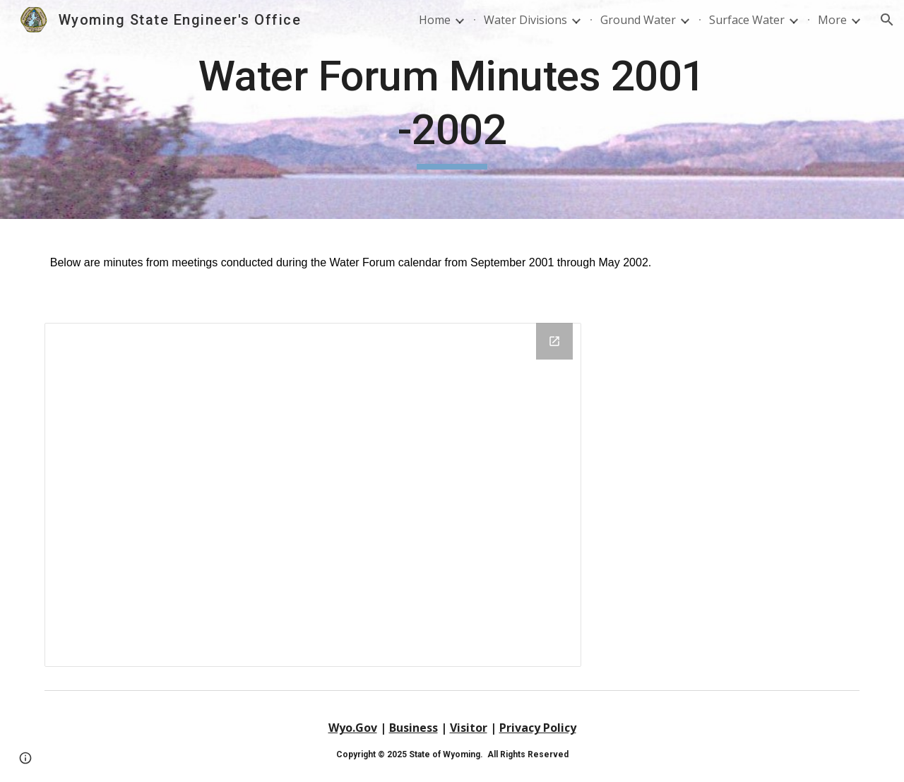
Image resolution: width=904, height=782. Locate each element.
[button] (887, 20)
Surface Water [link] (747, 20)
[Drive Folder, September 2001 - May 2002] (312, 495)
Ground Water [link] (638, 20)
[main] (452, 109)
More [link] (832, 20)
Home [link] (435, 20)
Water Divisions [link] (525, 20)
